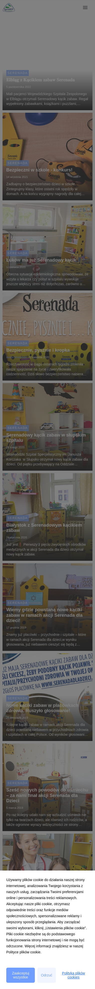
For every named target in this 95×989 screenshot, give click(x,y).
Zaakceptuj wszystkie (20, 975)
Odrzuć (46, 975)
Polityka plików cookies (73, 975)
